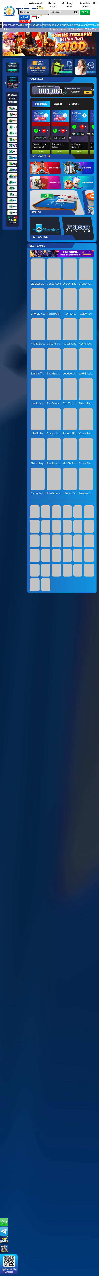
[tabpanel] (63, 132)
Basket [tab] (58, 104)
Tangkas (70, 25)
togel (52, 25)
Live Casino (60, 25)
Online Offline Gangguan (12, 220)
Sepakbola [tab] (41, 104)
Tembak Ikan (81, 25)
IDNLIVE (32, 25)
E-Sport (18, 25)
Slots (25, 25)
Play (41, 152)
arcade (39, 25)
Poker (46, 25)
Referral (92, 25)
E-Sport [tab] (73, 104)
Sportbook (8, 25)
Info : (7, 29)
